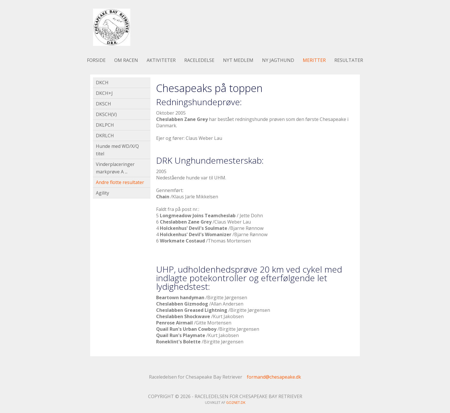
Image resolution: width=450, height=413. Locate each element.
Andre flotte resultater (120, 182)
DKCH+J (104, 93)
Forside (96, 60)
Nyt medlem (238, 60)
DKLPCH (105, 125)
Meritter (314, 60)
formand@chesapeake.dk (274, 377)
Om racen (126, 60)
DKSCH (103, 104)
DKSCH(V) (106, 114)
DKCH (102, 82)
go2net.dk (235, 402)
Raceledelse (199, 60)
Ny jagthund (278, 60)
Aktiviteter (161, 60)
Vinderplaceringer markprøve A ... (115, 168)
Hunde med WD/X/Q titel (117, 150)
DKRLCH (105, 135)
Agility (102, 193)
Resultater (348, 60)
